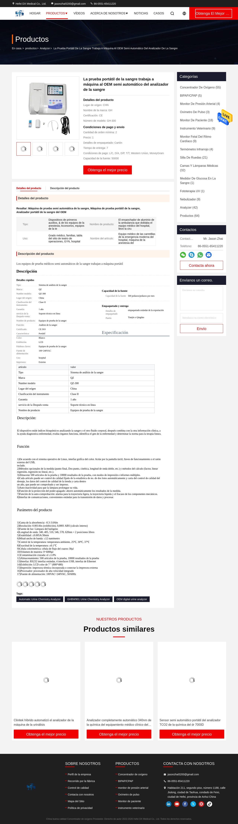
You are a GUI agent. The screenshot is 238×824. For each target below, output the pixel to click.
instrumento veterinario (131, 807)
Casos (159, 13)
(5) (191, 95)
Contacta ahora (201, 265)
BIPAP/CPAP (125, 781)
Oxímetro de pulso (128, 794)
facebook (185, 804)
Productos (57, 13)
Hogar (35, 13)
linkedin (168, 804)
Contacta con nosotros (81, 794)
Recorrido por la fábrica (81, 781)
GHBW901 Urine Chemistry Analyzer (88, 599)
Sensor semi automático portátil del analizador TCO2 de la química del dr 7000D (190, 722)
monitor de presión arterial (133, 787)
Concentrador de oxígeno (132, 774)
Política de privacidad (80, 807)
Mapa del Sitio (76, 801)
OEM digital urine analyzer (132, 599)
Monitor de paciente (129, 801)
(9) (197, 128)
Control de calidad (78, 787)
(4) (200, 103)
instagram (201, 804)
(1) (198, 180)
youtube (177, 804)
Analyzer (45, 48)
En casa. (17, 48)
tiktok (209, 804)
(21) (194, 157)
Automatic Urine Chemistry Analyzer (40, 599)
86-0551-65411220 (103, 3)
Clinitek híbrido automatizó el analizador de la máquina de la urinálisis (44, 722)
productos (31, 48)
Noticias (141, 13)
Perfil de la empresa (79, 774)
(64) (190, 215)
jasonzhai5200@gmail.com (68, 3)
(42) (189, 207)
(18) (196, 120)
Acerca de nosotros (109, 13)
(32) (199, 168)
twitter (193, 804)
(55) (200, 87)
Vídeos (79, 13)
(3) (195, 112)
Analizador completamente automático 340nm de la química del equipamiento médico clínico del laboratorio (119, 723)
